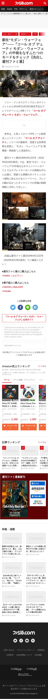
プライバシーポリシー (26, 650)
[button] (38, 489)
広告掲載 (38, 655)
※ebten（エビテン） (13, 275)
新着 (3, 9)
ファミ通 (43, 34)
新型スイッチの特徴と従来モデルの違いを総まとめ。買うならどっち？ (36, 548)
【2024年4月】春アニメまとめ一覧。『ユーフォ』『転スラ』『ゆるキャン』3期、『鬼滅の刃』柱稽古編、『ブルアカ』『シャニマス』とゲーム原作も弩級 (12, 579)
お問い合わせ (8, 650)
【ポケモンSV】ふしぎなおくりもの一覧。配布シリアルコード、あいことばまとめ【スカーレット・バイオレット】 (36, 579)
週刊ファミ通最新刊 (13, 477)
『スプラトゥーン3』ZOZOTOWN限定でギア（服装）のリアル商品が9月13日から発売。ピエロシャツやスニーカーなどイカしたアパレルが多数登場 (29, 462)
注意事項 (9, 655)
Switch (9, 9)
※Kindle (6, 291)
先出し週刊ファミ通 (40, 14)
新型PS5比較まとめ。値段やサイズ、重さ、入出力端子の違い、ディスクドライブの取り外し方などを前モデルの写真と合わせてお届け (12, 550)
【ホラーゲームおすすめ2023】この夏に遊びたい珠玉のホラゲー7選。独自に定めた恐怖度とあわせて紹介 (12, 609)
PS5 (16, 9)
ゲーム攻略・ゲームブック (24, 380)
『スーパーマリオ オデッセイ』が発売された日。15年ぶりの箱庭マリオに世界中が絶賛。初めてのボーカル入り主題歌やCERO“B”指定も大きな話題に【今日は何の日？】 (11, 462)
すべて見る (42, 366)
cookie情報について (24, 655)
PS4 (35, 34)
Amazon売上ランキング (16, 366)
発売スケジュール (37, 9)
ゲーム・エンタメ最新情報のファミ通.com (16, 14)
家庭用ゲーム (25, 34)
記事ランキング (11, 442)
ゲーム (6, 380)
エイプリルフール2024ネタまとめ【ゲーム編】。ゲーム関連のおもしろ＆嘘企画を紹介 (36, 608)
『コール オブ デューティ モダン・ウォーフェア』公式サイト (24, 318)
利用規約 (41, 650)
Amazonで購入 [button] (10, 427)
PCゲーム (23, 9)
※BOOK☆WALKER (12, 287)
